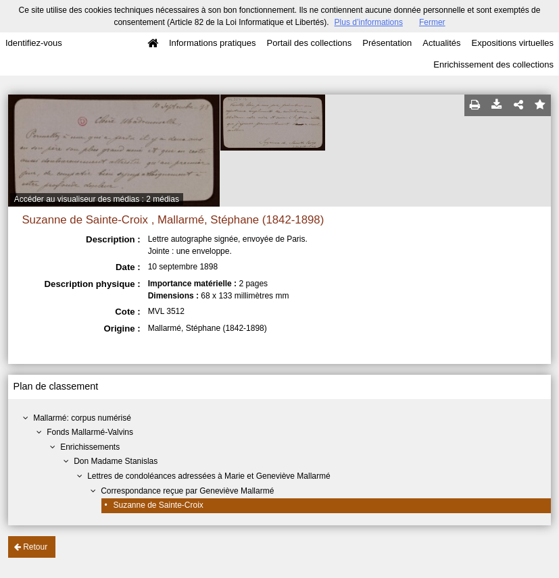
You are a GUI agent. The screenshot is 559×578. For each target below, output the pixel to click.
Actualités (441, 43)
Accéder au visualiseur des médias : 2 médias (96, 199)
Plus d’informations (369, 22)
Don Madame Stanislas (115, 461)
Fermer (432, 22)
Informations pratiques (212, 43)
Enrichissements (90, 447)
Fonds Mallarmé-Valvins (90, 432)
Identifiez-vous (33, 43)
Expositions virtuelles (513, 43)
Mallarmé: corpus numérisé (82, 418)
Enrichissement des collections (493, 64)
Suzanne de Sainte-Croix (158, 505)
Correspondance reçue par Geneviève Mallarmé (187, 491)
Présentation (387, 43)
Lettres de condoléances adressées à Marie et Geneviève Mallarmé (209, 476)
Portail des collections (309, 43)
